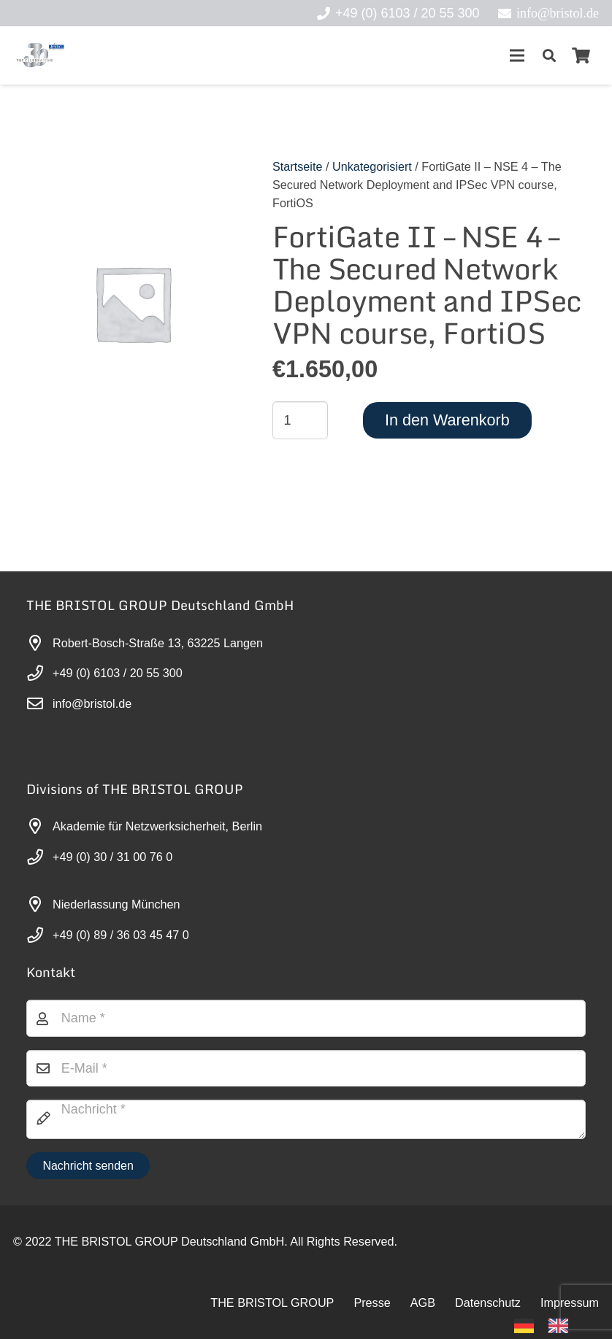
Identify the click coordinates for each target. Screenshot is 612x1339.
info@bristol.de (92, 703)
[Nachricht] (306, 1119)
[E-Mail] (306, 1068)
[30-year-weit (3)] (39, 55)
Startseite (297, 166)
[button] (549, 55)
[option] (562, 1326)
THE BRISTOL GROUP (272, 1302)
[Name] (306, 1018)
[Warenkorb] (581, 55)
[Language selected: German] (548, 1324)
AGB (422, 1302)
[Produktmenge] (300, 420)
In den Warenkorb (447, 420)
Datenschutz (488, 1302)
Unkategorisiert (372, 166)
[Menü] (517, 55)
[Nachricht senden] (88, 1165)
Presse (371, 1302)
